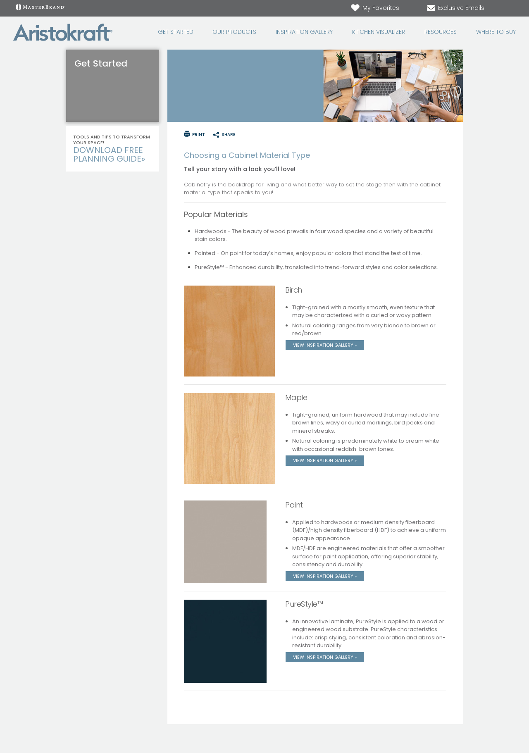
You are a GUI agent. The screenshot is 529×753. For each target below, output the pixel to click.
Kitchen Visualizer (378, 32)
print (198, 134)
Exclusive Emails (455, 8)
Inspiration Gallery (304, 32)
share (228, 134)
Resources (440, 32)
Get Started (175, 32)
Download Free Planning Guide (109, 154)
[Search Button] (511, 8)
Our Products (234, 32)
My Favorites (374, 8)
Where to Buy (496, 32)
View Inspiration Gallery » (325, 345)
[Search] (502, 8)
